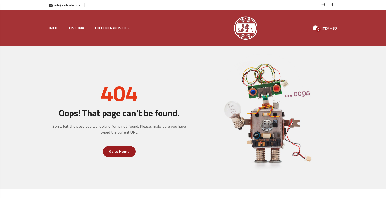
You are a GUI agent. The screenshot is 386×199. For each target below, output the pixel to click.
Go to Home (119, 151)
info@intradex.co (64, 5)
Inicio (53, 28)
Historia (76, 28)
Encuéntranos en (110, 28)
